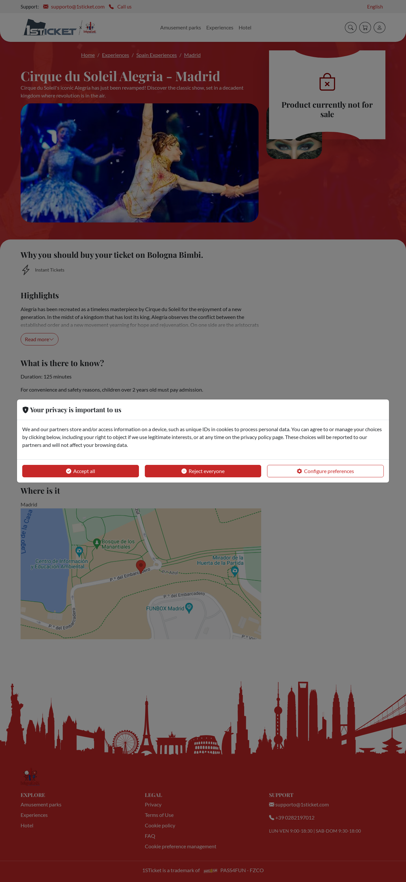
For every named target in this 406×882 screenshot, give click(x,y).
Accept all (80, 471)
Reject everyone (203, 471)
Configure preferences (325, 471)
